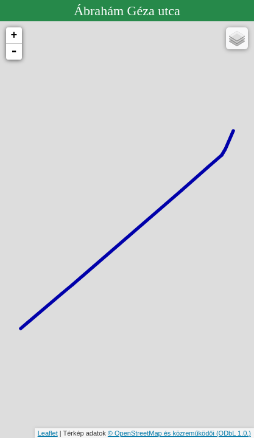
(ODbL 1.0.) (233, 433)
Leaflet (48, 433)
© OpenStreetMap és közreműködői (162, 433)
